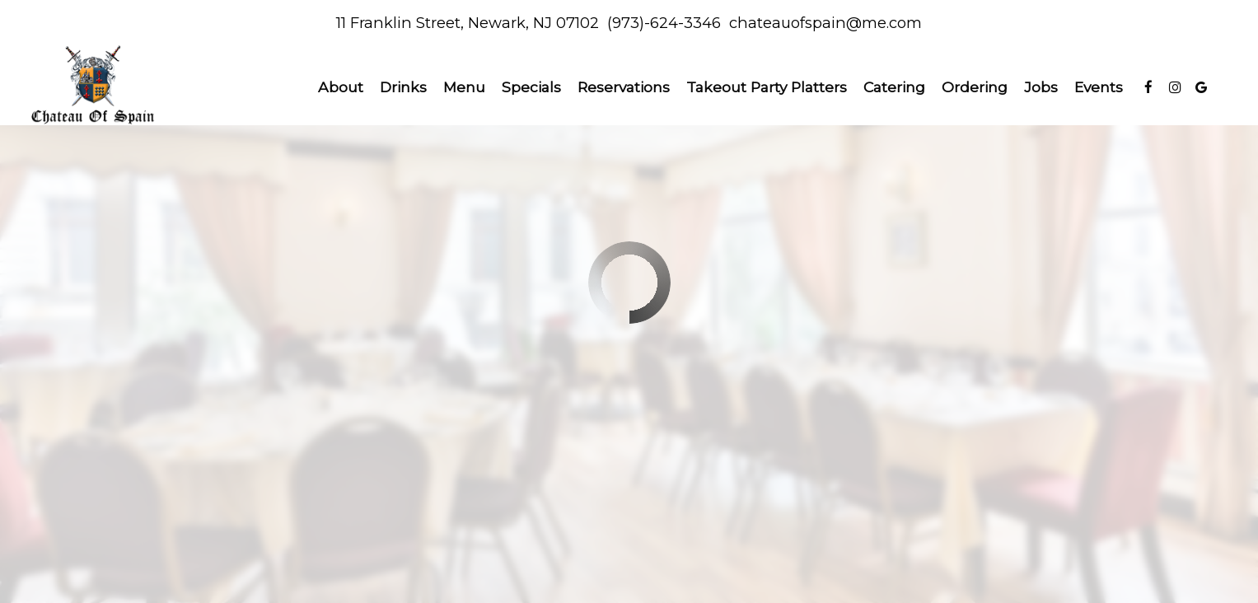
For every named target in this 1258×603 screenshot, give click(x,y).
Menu (464, 87)
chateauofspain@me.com (825, 22)
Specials (531, 87)
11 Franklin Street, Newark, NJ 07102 (467, 22)
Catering (894, 87)
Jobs (1041, 87)
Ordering (975, 87)
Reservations (624, 87)
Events (1098, 87)
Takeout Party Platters (766, 87)
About (340, 87)
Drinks (403, 87)
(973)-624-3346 (664, 22)
